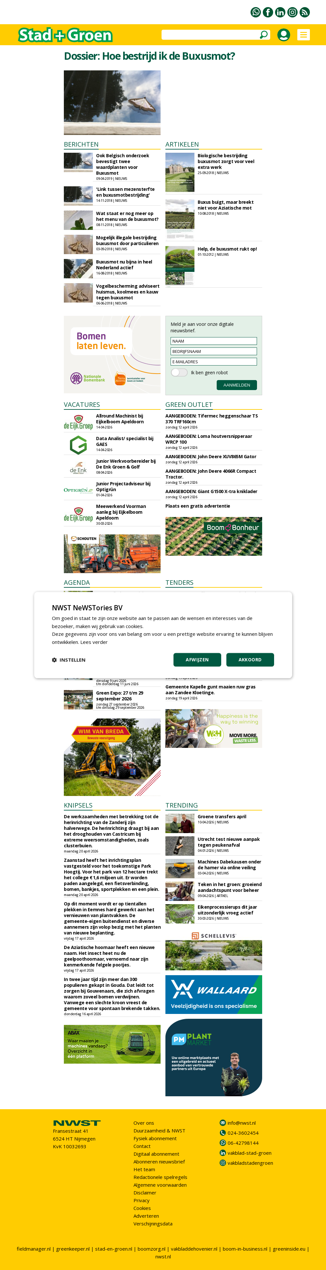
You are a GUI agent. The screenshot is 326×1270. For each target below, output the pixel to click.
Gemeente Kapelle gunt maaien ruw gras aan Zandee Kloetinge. (210, 690)
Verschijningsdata (153, 1223)
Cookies (142, 1208)
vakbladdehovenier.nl (194, 1248)
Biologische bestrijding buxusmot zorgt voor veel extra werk (226, 161)
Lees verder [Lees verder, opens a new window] (94, 642)
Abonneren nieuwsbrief (159, 1161)
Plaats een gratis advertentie (197, 506)
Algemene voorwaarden (160, 1185)
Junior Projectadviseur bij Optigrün (123, 486)
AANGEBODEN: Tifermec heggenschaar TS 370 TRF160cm (211, 419)
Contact (142, 1146)
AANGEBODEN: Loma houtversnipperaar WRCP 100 (208, 439)
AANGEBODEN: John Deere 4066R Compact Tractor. (210, 474)
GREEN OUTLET (189, 404)
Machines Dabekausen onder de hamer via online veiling (229, 865)
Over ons (143, 1123)
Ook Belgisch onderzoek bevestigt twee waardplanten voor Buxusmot (122, 164)
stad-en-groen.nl (113, 1248)
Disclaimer (144, 1192)
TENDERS (179, 582)
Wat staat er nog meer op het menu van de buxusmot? (127, 216)
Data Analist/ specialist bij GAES (124, 441)
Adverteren (146, 1216)
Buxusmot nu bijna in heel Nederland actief (124, 265)
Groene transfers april (222, 816)
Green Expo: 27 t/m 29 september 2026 (119, 696)
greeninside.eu (289, 1248)
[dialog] (163, 635)
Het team (144, 1169)
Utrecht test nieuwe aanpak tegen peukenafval (229, 842)
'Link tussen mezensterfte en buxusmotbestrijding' (125, 192)
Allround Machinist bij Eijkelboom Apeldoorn (119, 419)
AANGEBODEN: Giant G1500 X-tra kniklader (211, 491)
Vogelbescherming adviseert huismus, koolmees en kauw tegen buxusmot (127, 292)
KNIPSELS (78, 805)
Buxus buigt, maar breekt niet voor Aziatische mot (225, 205)
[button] (68, 659)
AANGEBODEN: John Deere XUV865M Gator (210, 456)
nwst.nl (163, 1256)
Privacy (141, 1200)
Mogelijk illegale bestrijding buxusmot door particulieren (127, 240)
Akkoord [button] (250, 659)
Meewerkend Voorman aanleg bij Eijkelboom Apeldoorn (121, 512)
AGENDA (77, 582)
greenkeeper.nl (73, 1248)
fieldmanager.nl (34, 1248)
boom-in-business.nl (245, 1248)
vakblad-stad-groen (250, 1153)
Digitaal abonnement (156, 1154)
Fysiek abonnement (155, 1138)
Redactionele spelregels (160, 1177)
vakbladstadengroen (250, 1163)
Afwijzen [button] (197, 659)
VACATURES (82, 404)
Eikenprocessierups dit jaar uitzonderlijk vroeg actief (227, 910)
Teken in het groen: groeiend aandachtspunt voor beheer (230, 887)
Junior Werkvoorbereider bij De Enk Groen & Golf (126, 464)
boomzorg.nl (151, 1248)
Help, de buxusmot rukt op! (227, 249)
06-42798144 (243, 1143)
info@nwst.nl (242, 1123)
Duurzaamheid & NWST (159, 1130)
